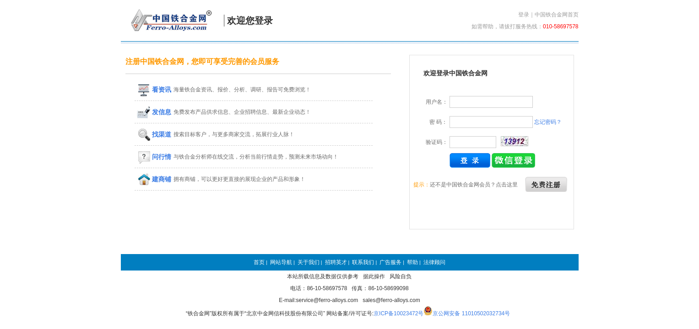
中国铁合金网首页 (557, 14)
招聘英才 (336, 262)
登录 (523, 14)
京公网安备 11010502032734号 (471, 313)
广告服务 (390, 262)
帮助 (412, 262)
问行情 (154, 156)
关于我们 (309, 262)
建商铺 (154, 179)
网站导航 (281, 262)
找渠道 (154, 134)
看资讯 (154, 89)
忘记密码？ (548, 122)
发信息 (154, 112)
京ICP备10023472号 (398, 313)
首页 (259, 262)
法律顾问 (434, 262)
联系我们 (363, 262)
